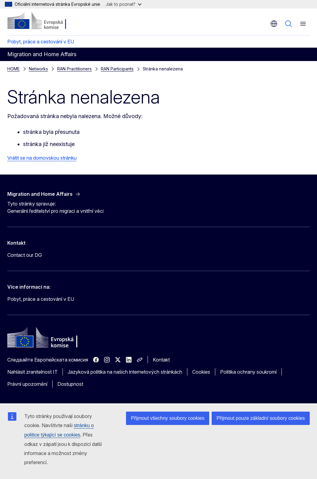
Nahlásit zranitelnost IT (32, 372)
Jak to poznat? (123, 4)
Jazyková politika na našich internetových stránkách (125, 372)
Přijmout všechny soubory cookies (167, 418)
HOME (13, 68)
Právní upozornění (27, 384)
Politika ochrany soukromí (248, 372)
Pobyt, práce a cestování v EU (40, 42)
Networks (38, 68)
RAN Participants (117, 68)
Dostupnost (70, 384)
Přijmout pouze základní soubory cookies (260, 418)
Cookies (201, 372)
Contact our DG (24, 255)
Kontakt (161, 360)
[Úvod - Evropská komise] (44, 21)
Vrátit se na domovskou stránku (42, 158)
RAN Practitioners (74, 68)
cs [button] (274, 23)
